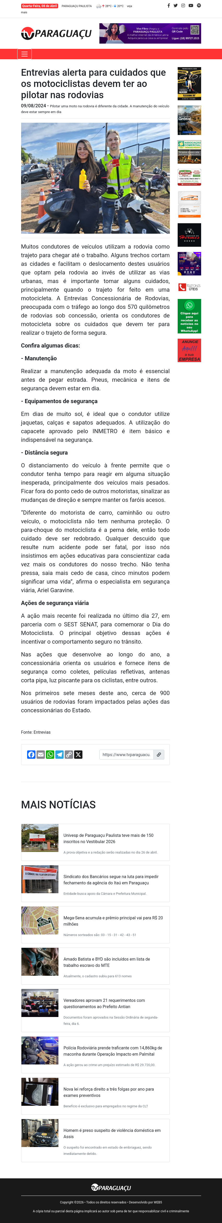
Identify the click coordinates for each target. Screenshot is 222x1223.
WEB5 (158, 1202)
